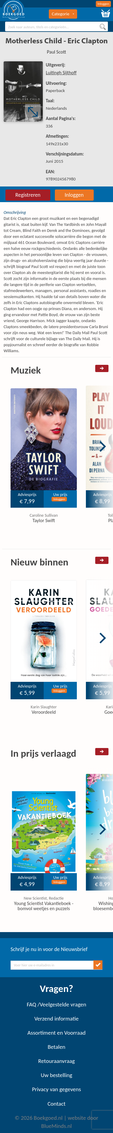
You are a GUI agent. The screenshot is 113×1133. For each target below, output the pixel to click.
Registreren (27, 195)
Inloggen (103, 4)
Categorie (63, 14)
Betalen (56, 1046)
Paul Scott (56, 52)
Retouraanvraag (56, 1061)
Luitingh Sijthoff (61, 72)
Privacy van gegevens (56, 1089)
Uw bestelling (56, 1075)
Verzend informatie (56, 1018)
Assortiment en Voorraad (56, 1032)
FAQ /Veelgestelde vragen (56, 1004)
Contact (57, 1103)
